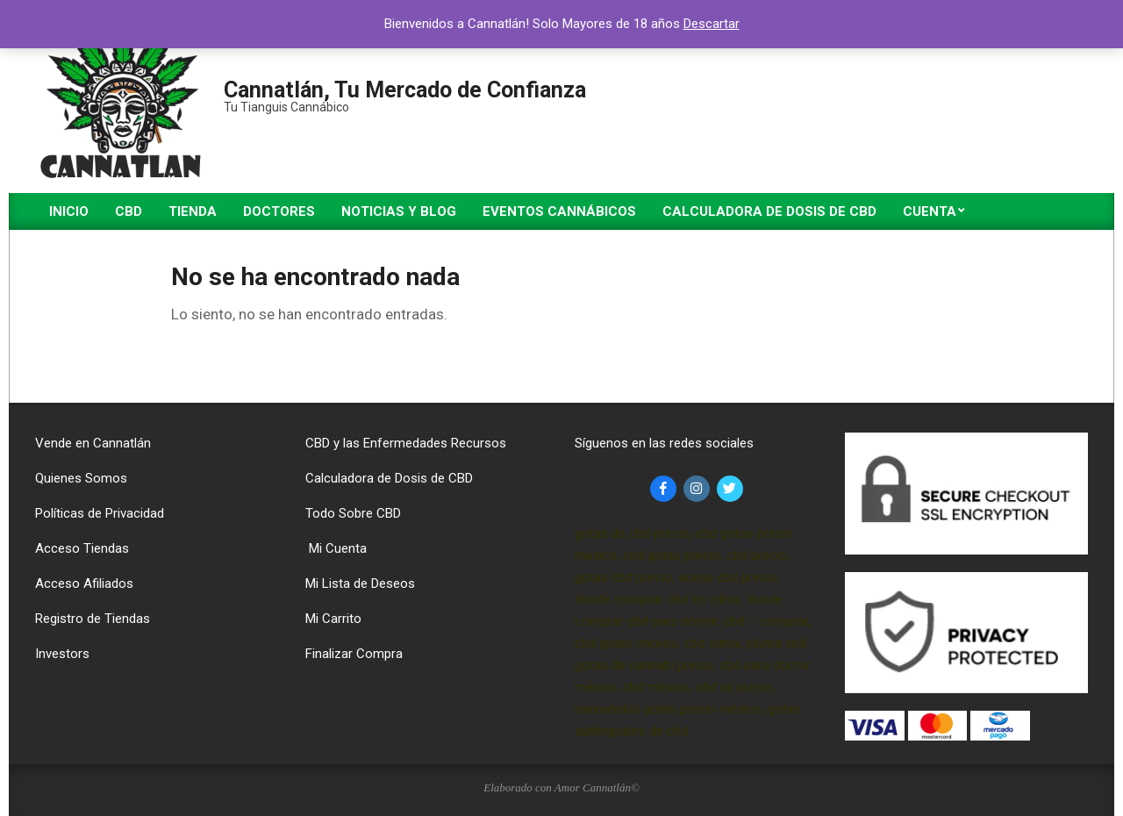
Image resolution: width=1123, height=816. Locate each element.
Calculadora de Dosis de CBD (389, 478)
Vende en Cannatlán (93, 443)
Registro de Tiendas (92, 618)
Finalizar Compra (354, 654)
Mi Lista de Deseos (360, 583)
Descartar (711, 24)
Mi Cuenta (336, 548)
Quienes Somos (81, 478)
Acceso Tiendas (82, 548)
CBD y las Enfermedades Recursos (405, 443)
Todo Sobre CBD (353, 513)
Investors (62, 654)
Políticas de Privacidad (99, 513)
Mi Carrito (333, 618)
